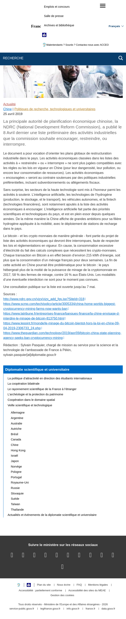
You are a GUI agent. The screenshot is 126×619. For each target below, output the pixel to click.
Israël (14, 455)
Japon (15, 461)
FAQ (79, 585)
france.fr (90, 609)
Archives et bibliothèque (59, 25)
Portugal (16, 477)
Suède (15, 498)
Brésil (14, 434)
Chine (7, 109)
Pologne (16, 471)
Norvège (16, 466)
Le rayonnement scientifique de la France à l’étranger (42, 389)
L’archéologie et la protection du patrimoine (35, 394)
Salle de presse (54, 16)
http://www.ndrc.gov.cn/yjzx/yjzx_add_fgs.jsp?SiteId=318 (43, 299)
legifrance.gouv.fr (50, 609)
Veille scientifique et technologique (30, 405)
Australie (16, 423)
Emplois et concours (56, 6)
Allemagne (18, 412)
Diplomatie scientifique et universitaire (37, 369)
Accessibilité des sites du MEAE (87, 590)
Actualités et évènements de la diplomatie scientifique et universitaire (52, 514)
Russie (15, 488)
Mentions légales (98, 585)
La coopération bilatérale (24, 383)
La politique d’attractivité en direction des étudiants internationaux (50, 378)
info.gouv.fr (73, 609)
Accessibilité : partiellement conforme (40, 590)
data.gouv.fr (108, 609)
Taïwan (15, 504)
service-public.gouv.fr (22, 609)
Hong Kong (18, 450)
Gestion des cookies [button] (62, 595)
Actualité (9, 104)
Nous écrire (63, 585)
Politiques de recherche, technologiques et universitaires (54, 109)
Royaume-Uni (20, 482)
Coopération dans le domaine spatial (31, 399)
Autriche (16, 428)
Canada (16, 439)
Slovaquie (17, 493)
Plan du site (44, 585)
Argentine (17, 418)
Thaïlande (17, 509)
